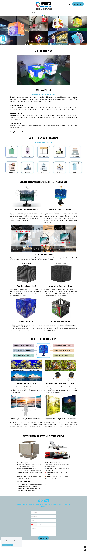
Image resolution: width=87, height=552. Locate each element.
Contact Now (78, 4)
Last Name (34, 516)
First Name (34, 512)
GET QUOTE (43, 538)
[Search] (69, 4)
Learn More (7, 542)
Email (32, 520)
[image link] (43, 4)
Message (33, 528)
